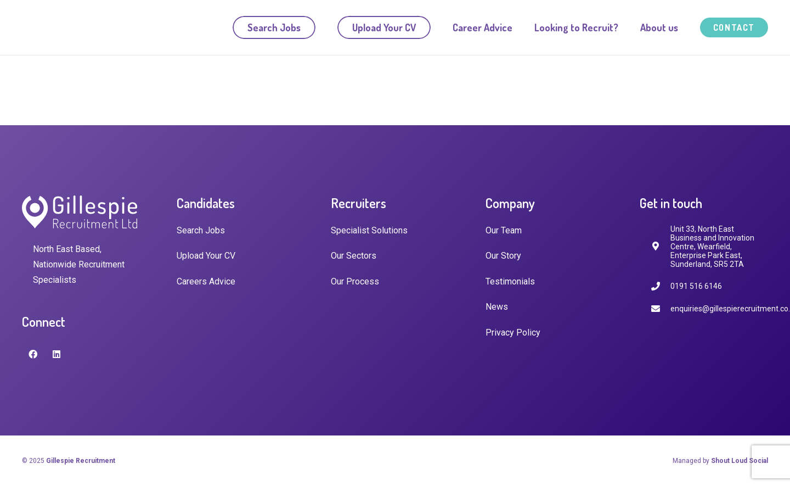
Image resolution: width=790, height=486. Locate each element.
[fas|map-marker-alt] (660, 246)
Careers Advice (206, 281)
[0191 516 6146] (660, 286)
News (497, 306)
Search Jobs (201, 230)
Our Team (504, 230)
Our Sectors (353, 255)
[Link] (75, 28)
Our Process (355, 281)
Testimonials (510, 281)
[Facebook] (33, 354)
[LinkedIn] (56, 354)
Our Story (503, 255)
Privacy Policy (513, 332)
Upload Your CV (206, 255)
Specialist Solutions (369, 230)
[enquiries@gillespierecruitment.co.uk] (660, 309)
